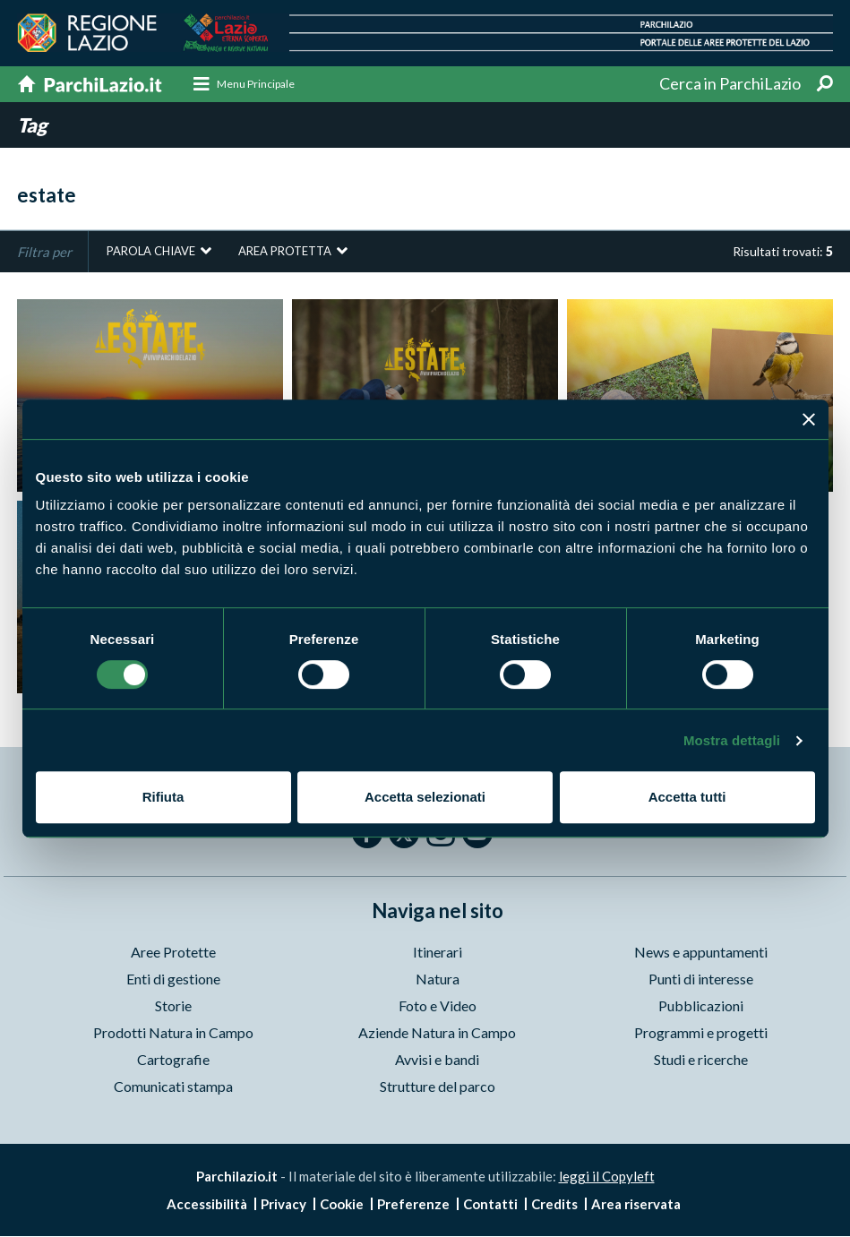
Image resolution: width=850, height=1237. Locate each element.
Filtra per (44, 253)
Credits (554, 1205)
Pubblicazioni (700, 1006)
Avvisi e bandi (437, 1060)
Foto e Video (438, 1006)
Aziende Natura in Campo (437, 1033)
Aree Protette (173, 952)
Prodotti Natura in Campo (173, 1033)
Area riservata (636, 1205)
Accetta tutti (687, 796)
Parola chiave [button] (151, 252)
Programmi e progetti (701, 1033)
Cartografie (173, 1060)
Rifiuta (163, 796)
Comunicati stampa (173, 1086)
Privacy (283, 1205)
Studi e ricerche (701, 1060)
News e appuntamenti (701, 952)
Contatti (490, 1205)
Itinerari (437, 952)
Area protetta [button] (284, 252)
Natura (437, 979)
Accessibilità (207, 1205)
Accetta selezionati (425, 796)
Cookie (342, 1205)
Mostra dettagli (731, 740)
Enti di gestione (173, 979)
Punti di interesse (700, 979)
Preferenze (413, 1205)
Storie (173, 1006)
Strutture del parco (437, 1086)
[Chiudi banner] (809, 419)
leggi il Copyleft (607, 1177)
